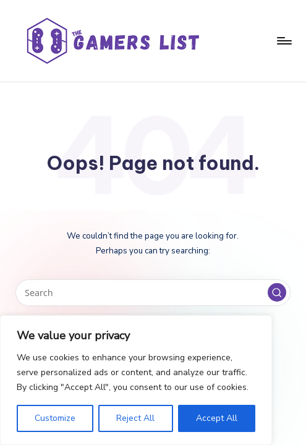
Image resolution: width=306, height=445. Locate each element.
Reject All (135, 418)
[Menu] (283, 40)
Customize (55, 418)
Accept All (216, 418)
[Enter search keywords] (152, 292)
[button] (277, 292)
